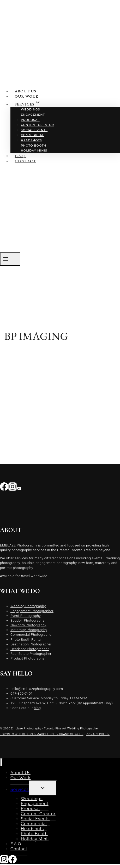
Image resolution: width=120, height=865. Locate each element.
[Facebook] (4, 488)
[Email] (19, 488)
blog (37, 708)
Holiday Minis (34, 150)
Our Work (27, 96)
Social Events (34, 130)
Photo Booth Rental (26, 639)
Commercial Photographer (31, 635)
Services (19, 789)
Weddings (30, 109)
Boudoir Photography (27, 620)
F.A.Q (20, 155)
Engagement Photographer (31, 611)
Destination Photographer (31, 644)
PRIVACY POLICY (98, 734)
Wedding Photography (28, 606)
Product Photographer (28, 658)
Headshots (31, 140)
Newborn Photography (28, 625)
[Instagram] (12, 488)
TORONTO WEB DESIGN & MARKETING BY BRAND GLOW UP (41, 734)
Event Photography (25, 616)
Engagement (33, 114)
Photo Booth (33, 145)
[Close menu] (1, 762)
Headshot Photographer (29, 649)
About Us (25, 90)
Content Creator (37, 125)
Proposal (30, 120)
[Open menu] (10, 259)
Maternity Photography (28, 630)
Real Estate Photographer (30, 654)
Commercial (32, 135)
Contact (25, 160)
